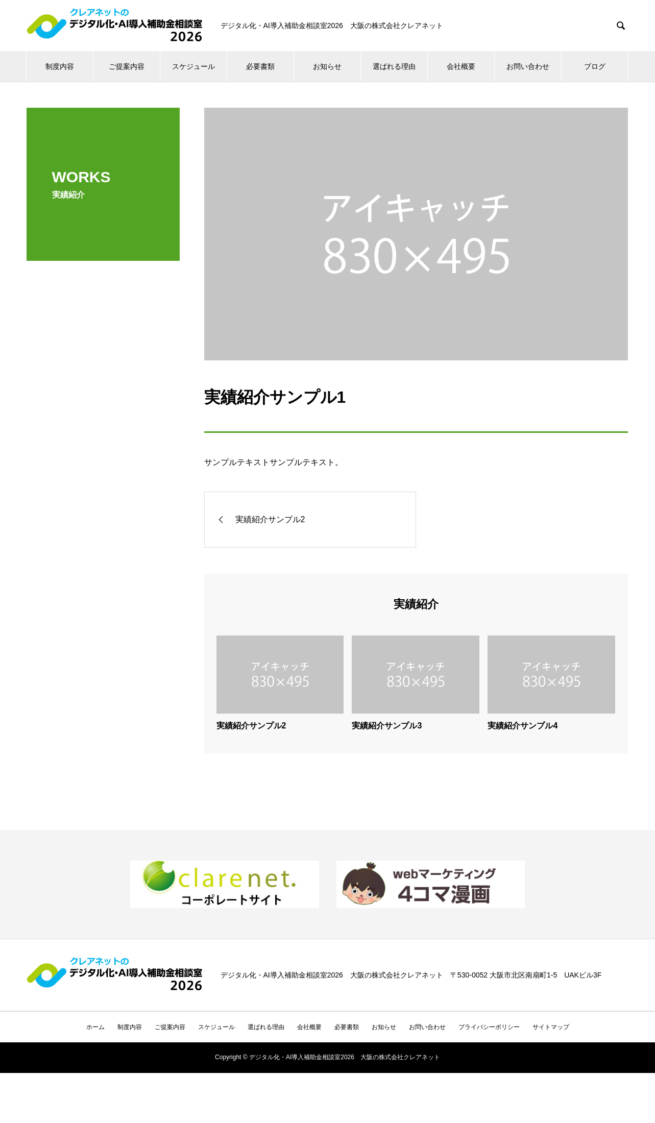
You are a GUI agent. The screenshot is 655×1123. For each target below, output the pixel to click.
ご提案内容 (126, 66)
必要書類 (260, 66)
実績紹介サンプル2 (251, 725)
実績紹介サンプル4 (522, 725)
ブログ (594, 66)
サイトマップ (550, 1027)
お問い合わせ (527, 66)
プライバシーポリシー (489, 1027)
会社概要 (461, 66)
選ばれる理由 (394, 66)
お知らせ (327, 66)
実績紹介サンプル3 (387, 725)
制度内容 (59, 66)
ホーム (95, 1027)
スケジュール (193, 66)
